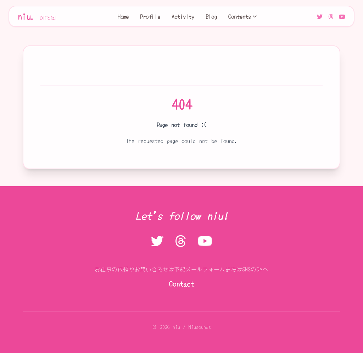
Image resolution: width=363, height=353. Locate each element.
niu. (37, 16)
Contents (242, 16)
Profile (150, 16)
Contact (181, 283)
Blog (211, 16)
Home (123, 16)
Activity (183, 16)
